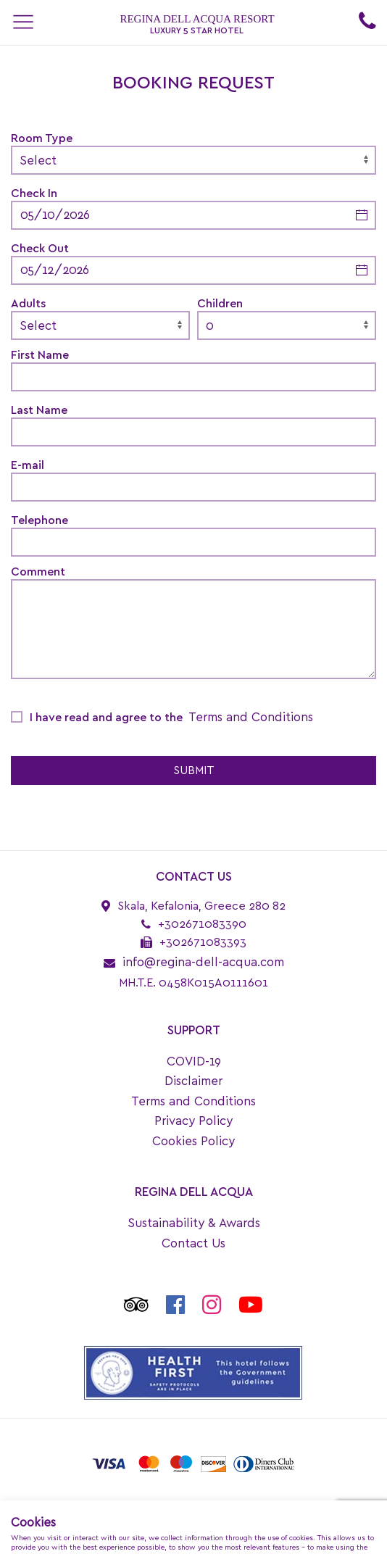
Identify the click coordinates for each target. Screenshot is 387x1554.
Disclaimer (193, 1081)
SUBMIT (194, 770)
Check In (34, 193)
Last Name (39, 410)
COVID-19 (194, 1061)
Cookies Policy (193, 1141)
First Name (40, 355)
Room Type (41, 138)
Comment (38, 572)
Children (220, 303)
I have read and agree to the (171, 717)
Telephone (39, 520)
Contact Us (193, 1243)
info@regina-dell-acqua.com (203, 962)
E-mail (27, 465)
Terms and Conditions (250, 717)
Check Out (40, 248)
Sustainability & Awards (194, 1223)
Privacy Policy (193, 1121)
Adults (28, 303)
